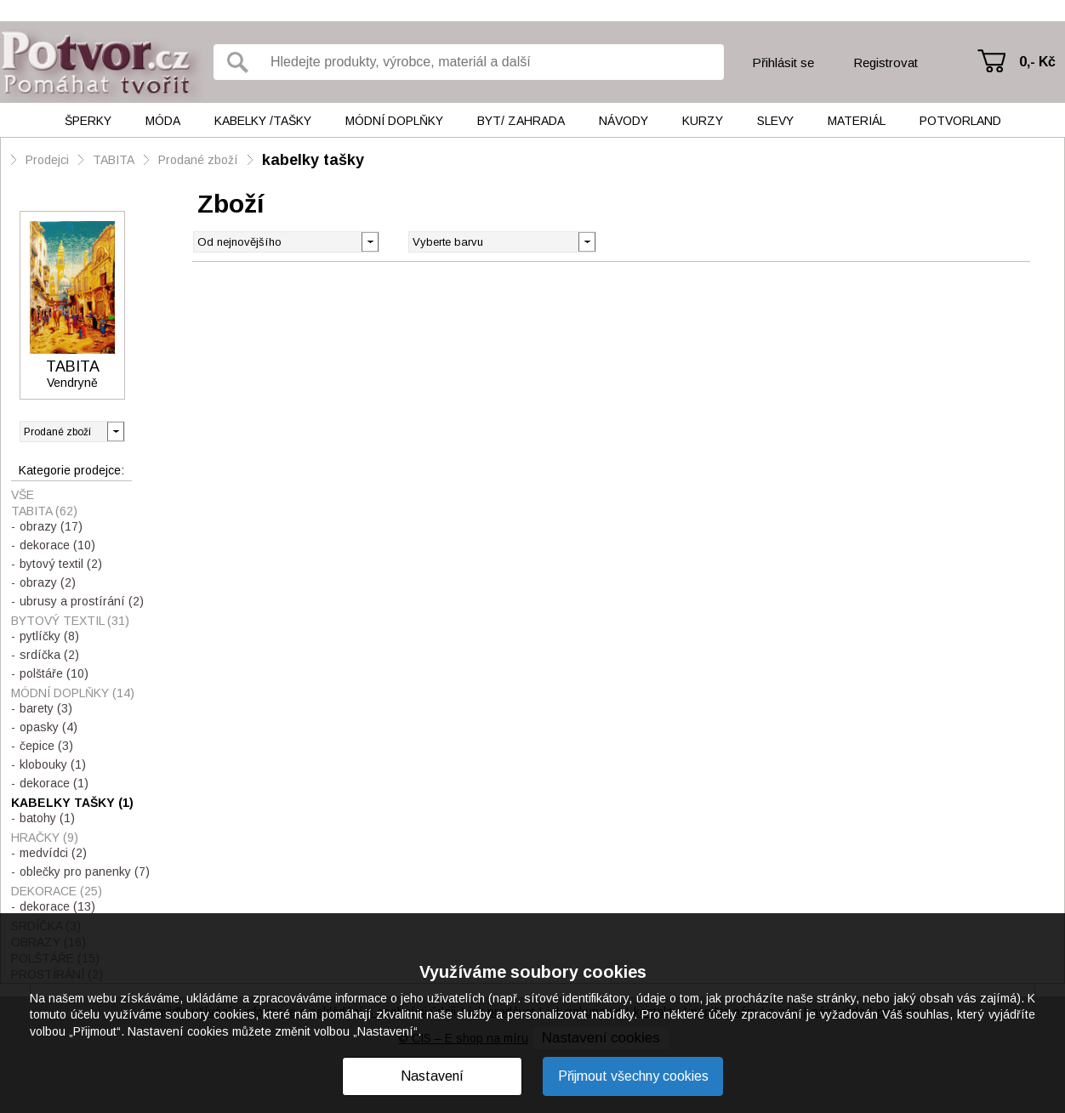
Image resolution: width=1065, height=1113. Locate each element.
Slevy (775, 121)
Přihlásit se (783, 62)
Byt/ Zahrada (521, 121)
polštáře (54, 673)
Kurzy (702, 121)
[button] (586, 240)
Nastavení (432, 1076)
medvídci (53, 853)
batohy (47, 818)
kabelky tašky (313, 159)
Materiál (857, 121)
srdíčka (49, 655)
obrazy (51, 526)
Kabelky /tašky (262, 121)
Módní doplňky (394, 121)
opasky (48, 727)
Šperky (88, 121)
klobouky (53, 764)
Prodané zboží (198, 160)
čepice (46, 745)
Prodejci (47, 160)
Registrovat (885, 62)
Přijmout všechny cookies (633, 1076)
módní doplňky (72, 693)
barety (46, 708)
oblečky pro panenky (85, 871)
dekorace (57, 545)
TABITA (113, 160)
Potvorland (960, 121)
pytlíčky (49, 636)
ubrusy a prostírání (82, 601)
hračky (44, 837)
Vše (22, 495)
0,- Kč (1037, 61)
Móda (162, 121)
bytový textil (61, 564)
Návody (623, 121)
